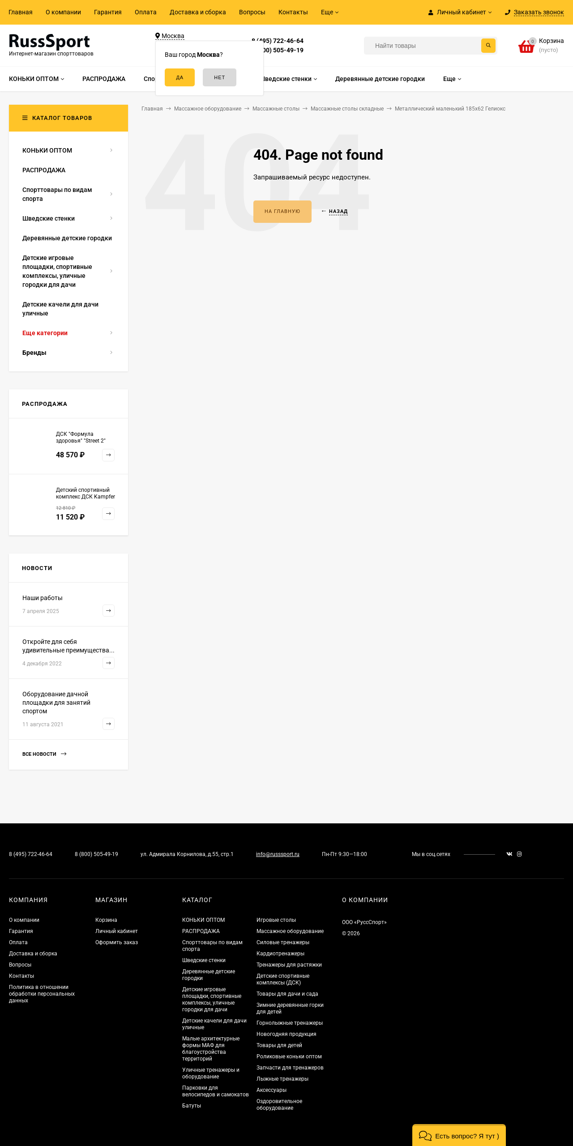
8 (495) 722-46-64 (278, 40)
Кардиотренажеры (280, 953)
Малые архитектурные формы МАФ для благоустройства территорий (210, 1048)
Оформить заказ (116, 942)
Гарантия (108, 12)
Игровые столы (276, 920)
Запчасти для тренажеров (290, 1068)
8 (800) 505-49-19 (278, 50)
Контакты (293, 12)
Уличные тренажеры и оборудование (210, 1073)
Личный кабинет (116, 931)
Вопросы (252, 12)
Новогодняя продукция (286, 1034)
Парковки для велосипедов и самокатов (215, 1091)
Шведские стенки (204, 960)
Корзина (106, 920)
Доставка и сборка (198, 12)
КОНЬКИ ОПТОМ (203, 920)
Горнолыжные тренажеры (290, 1023)
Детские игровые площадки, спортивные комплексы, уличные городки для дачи (211, 999)
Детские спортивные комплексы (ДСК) (283, 979)
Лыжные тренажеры (282, 1079)
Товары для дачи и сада (287, 994)
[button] (459, 1135)
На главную (282, 211)
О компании (63, 12)
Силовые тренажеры (283, 942)
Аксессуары (271, 1090)
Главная (21, 12)
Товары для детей (279, 1045)
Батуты (191, 1106)
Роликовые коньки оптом (289, 1056)
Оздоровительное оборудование (279, 1104)
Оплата (146, 12)
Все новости (44, 754)
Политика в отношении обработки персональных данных (42, 994)
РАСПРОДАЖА (201, 931)
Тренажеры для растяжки (289, 965)
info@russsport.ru (277, 854)
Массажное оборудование (290, 931)
